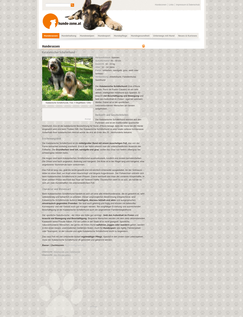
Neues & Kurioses (187, 35)
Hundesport (104, 35)
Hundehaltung (68, 35)
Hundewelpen (87, 35)
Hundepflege (120, 35)
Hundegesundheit (140, 35)
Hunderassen (51, 35)
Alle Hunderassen (62, 255)
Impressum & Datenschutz (188, 5)
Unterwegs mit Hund (163, 35)
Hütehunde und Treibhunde (67, 252)
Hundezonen (161, 5)
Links (171, 5)
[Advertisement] (175, 65)
